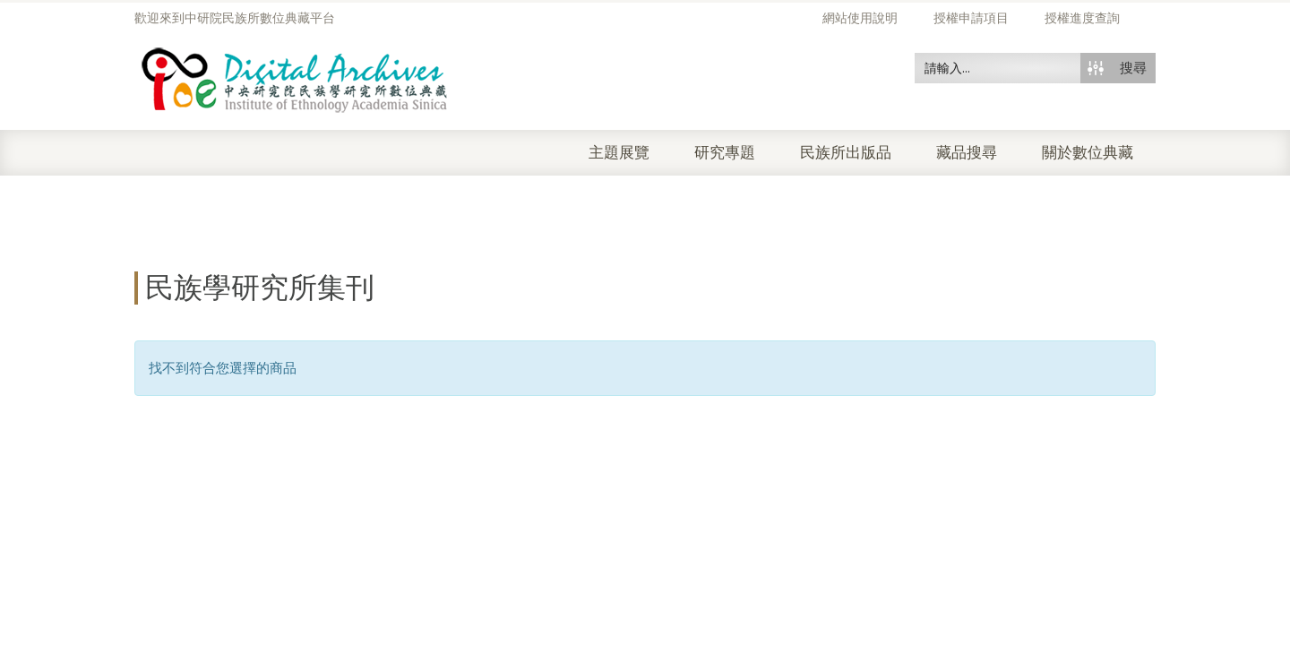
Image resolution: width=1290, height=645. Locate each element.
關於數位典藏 (1087, 152)
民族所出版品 (845, 152)
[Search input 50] (998, 68)
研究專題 (724, 152)
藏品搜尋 (966, 152)
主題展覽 (619, 152)
